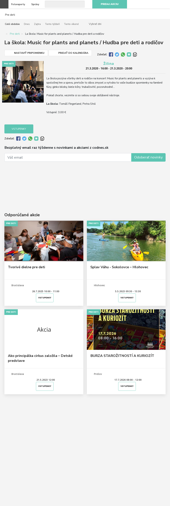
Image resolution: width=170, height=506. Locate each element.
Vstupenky (19, 129)
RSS (164, 4)
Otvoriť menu (4, 4)
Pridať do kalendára (73, 53)
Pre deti (15, 34)
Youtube (156, 4)
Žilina (108, 63)
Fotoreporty (18, 4)
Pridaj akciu (110, 4)
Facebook (141, 4)
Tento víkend (71, 24)
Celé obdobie (12, 24)
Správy (35, 4)
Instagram (149, 4)
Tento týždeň (52, 24)
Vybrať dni (95, 24)
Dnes (27, 24)
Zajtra (37, 24)
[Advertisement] (85, 182)
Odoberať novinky (148, 157)
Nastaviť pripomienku (29, 53)
